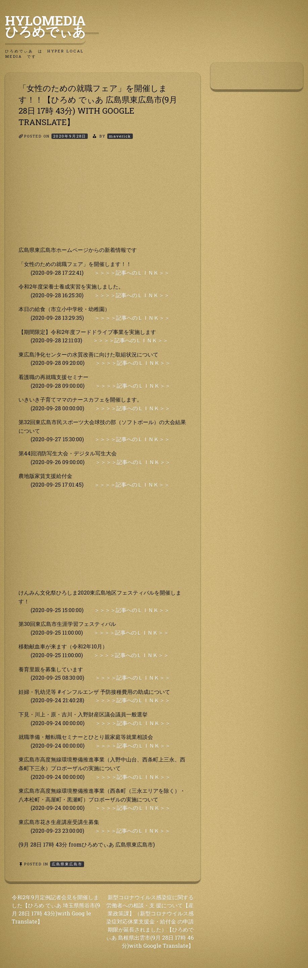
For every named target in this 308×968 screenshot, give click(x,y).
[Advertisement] (102, 198)
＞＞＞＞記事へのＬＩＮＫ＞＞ (131, 272)
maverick (120, 136)
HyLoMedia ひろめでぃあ (52, 26)
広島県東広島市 (67, 863)
